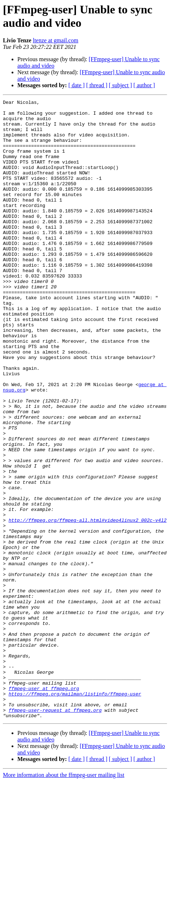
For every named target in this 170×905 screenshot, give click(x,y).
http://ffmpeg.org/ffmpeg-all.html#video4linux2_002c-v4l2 (88, 604)
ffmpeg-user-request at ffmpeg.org (55, 832)
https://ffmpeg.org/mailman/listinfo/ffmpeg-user (75, 813)
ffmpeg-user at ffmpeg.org (44, 806)
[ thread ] (96, 85)
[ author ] (144, 85)
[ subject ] (120, 85)
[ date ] (76, 85)
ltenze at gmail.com (55, 40)
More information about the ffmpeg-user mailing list (63, 899)
